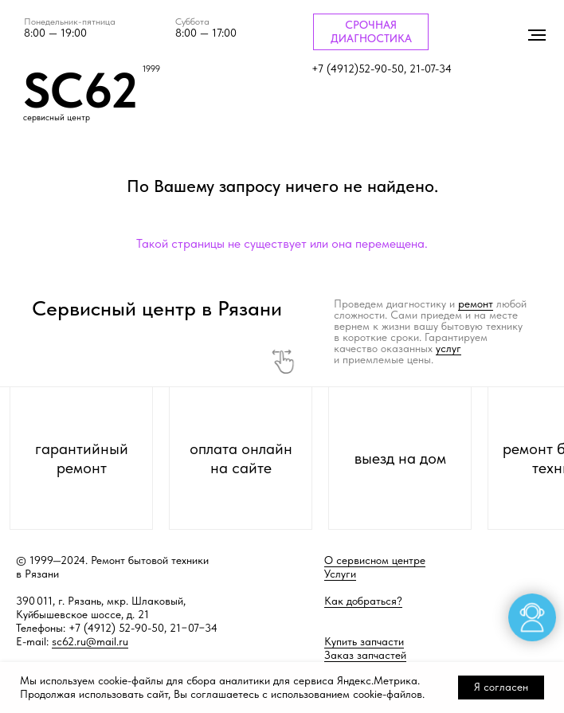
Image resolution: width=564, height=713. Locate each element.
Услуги (340, 573)
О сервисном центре (374, 560)
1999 (151, 69)
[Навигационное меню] (537, 35)
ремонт (475, 303)
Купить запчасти (364, 641)
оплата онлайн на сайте (241, 458)
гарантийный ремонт (81, 458)
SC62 (80, 90)
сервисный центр (56, 117)
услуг (448, 348)
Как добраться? (363, 600)
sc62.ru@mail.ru (90, 641)
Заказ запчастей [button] (365, 654)
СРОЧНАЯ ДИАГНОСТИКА (371, 31)
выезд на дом (400, 458)
